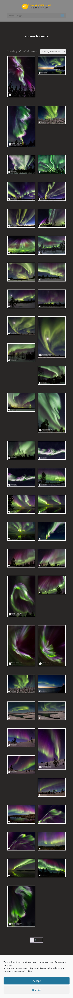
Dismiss (36, 990)
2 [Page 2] (36, 940)
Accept (37, 980)
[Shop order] (53, 51)
